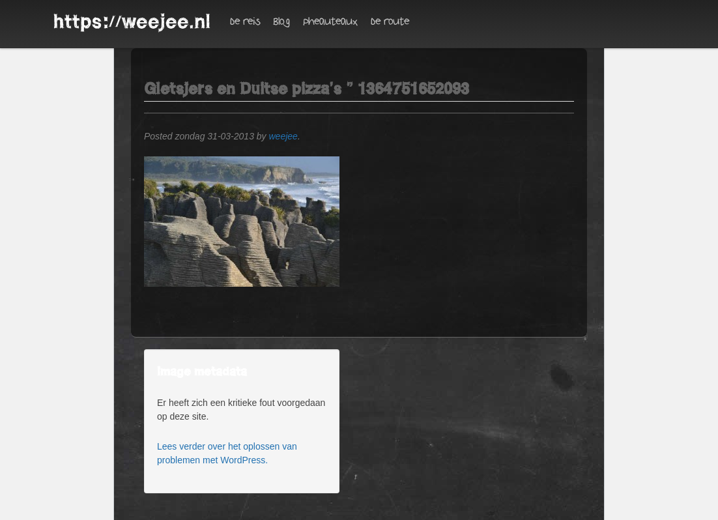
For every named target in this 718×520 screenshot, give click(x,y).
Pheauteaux (330, 22)
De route (390, 22)
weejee (283, 136)
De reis (245, 22)
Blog (281, 22)
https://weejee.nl (131, 21)
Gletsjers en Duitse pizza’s (242, 88)
